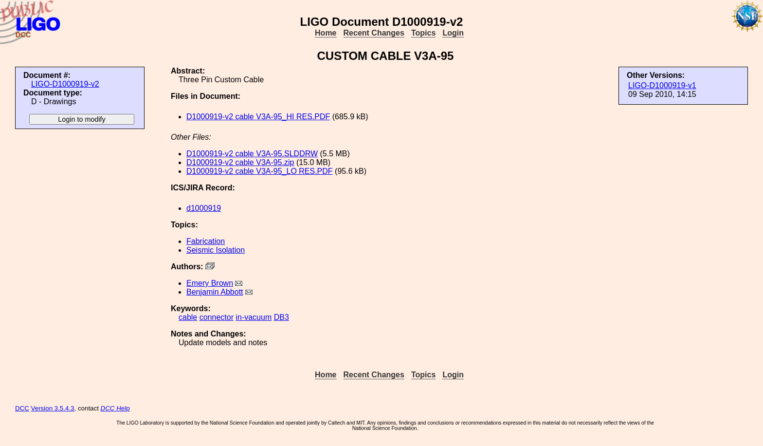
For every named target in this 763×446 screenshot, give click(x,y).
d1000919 (203, 208)
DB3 (281, 317)
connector (217, 317)
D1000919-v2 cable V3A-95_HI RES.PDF (258, 116)
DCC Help (115, 408)
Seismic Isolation (215, 250)
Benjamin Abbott (214, 292)
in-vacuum (254, 317)
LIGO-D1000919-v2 (65, 84)
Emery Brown (209, 283)
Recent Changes (374, 33)
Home (325, 33)
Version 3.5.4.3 (52, 408)
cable (188, 317)
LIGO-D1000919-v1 (662, 85)
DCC (22, 408)
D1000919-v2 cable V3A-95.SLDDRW (252, 153)
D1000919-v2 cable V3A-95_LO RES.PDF (259, 171)
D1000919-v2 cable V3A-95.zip (240, 162)
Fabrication (205, 241)
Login (453, 33)
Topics (423, 33)
